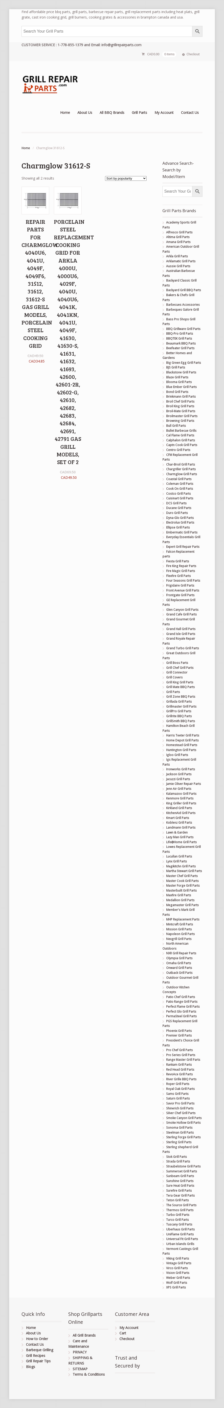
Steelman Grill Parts (180, 1132)
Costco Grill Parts (178, 493)
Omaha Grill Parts (178, 963)
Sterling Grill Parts (179, 1142)
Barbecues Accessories (183, 305)
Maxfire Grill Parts (178, 895)
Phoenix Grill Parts (179, 1031)
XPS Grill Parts (176, 1287)
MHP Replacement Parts (183, 919)
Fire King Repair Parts (181, 566)
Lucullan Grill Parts (179, 856)
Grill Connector (176, 672)
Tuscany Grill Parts (179, 1224)
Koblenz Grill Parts (179, 822)
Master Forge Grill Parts (183, 885)
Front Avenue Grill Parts (182, 590)
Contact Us (190, 112)
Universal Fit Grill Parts (182, 1239)
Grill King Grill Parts (179, 682)
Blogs (30, 1366)
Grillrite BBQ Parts (179, 716)
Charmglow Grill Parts (181, 474)
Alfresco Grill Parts (179, 232)
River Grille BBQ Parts (181, 1079)
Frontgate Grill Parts (180, 595)
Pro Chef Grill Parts (179, 1050)
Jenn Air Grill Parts (178, 789)
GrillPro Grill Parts (178, 711)
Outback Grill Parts (179, 973)
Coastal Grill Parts (179, 479)
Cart (122, 1333)
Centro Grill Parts (178, 450)
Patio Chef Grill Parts (180, 997)
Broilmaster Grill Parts (182, 416)
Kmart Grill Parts (177, 818)
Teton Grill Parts (177, 1200)
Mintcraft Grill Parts (179, 924)
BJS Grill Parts (175, 367)
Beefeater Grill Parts (180, 348)
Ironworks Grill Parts (180, 769)
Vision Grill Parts (177, 1273)
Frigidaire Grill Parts (180, 585)
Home (65, 112)
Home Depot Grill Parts (182, 740)
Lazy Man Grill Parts (180, 837)
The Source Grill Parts (181, 1205)
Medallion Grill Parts (180, 900)
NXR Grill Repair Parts (181, 953)
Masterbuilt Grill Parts (181, 890)
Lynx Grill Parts (176, 861)
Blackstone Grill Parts (181, 372)
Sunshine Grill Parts (180, 1181)
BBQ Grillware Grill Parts (183, 329)
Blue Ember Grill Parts (181, 387)
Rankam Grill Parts (179, 1064)
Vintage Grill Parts (178, 1263)
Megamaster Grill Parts (182, 905)
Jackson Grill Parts (179, 774)
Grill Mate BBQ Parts (180, 687)
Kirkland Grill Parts (179, 808)
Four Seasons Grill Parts (183, 580)
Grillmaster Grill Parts (181, 706)
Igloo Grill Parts (177, 755)
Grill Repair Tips (38, 1361)
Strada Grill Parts (178, 1161)
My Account (164, 112)
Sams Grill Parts (177, 1094)
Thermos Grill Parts (180, 1210)
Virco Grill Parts (177, 1268)
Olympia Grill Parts (179, 958)
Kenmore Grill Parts (180, 798)
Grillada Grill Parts (179, 701)
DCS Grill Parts (176, 503)
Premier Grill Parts (179, 1035)
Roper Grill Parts (177, 1084)
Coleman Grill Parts (179, 484)
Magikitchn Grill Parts (181, 866)
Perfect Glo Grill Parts (181, 1011)
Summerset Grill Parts (181, 1171)
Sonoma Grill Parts (179, 1127)
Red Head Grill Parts (180, 1069)
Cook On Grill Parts (179, 489)
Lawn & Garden (177, 832)
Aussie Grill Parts (178, 266)
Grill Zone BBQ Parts (180, 696)
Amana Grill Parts (178, 242)
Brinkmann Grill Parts (181, 396)
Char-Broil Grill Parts (180, 464)
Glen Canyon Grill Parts (182, 610)
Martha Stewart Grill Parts (184, 871)
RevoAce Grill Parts (179, 1074)
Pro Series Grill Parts (180, 1055)
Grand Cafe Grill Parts (181, 614)
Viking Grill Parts (177, 1258)
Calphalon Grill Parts (180, 440)
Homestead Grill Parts (181, 745)
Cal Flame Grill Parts (180, 435)
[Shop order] (126, 178)
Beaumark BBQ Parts (181, 343)
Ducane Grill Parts (178, 508)
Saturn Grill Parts (178, 1098)
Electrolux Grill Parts (180, 522)
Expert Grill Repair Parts (183, 547)
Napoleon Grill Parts (180, 934)
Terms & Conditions (89, 1374)
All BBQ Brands (112, 112)
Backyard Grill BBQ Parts (183, 290)
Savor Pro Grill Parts (180, 1103)
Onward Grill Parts (179, 968)
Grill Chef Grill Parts (180, 668)
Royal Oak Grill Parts (180, 1089)
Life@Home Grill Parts (181, 842)
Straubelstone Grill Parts (183, 1166)
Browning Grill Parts (180, 421)
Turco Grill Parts (177, 1220)
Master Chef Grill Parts (182, 876)
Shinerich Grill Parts (180, 1108)
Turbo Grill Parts (177, 1215)
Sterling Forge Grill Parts (183, 1137)
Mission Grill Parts (179, 929)
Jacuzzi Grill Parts (178, 779)
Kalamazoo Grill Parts (181, 794)
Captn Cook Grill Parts (181, 445)
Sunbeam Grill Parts (180, 1176)
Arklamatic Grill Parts (181, 261)
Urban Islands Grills (180, 1244)
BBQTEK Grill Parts (179, 338)
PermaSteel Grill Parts (181, 1016)
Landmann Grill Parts (181, 827)
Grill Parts (139, 112)
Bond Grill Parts (177, 392)
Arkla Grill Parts (177, 256)
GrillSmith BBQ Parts (180, 721)
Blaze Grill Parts (177, 377)
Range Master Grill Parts (183, 1060)
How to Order (37, 1338)
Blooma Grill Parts (179, 382)
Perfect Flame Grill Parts (183, 1006)
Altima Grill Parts (178, 237)
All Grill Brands (84, 1335)
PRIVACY (80, 1352)
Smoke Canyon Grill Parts (184, 1118)
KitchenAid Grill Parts (181, 813)
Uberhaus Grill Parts (180, 1229)
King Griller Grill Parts (181, 803)
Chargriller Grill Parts (181, 469)
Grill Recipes (35, 1355)
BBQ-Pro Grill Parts (179, 333)
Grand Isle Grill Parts (180, 634)
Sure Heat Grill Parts (180, 1186)
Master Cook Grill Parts (182, 881)
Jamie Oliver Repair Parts (183, 784)
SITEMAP (80, 1369)
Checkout (193, 54)
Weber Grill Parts (178, 1278)
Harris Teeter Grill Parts (182, 735)
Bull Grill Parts (176, 426)
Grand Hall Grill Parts (181, 629)
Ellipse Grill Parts (178, 527)
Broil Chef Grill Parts (180, 401)
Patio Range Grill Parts (182, 1002)
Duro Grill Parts (177, 513)
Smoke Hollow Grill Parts (183, 1123)
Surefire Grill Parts (179, 1190)
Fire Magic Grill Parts (180, 571)
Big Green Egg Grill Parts (183, 363)
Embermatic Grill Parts (182, 532)
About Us (84, 112)
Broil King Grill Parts (180, 406)
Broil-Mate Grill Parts (180, 411)
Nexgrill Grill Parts (179, 939)
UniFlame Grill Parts (180, 1234)
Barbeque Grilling (39, 1349)
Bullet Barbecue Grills (181, 431)
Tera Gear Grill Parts (180, 1195)
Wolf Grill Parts (176, 1283)
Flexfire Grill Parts (178, 576)
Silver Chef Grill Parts (181, 1113)
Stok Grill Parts (176, 1157)
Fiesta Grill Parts (177, 561)
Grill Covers (174, 677)
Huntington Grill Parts (181, 750)
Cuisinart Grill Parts (179, 498)
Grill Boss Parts (177, 663)
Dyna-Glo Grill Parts (180, 518)
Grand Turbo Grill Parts (182, 648)
